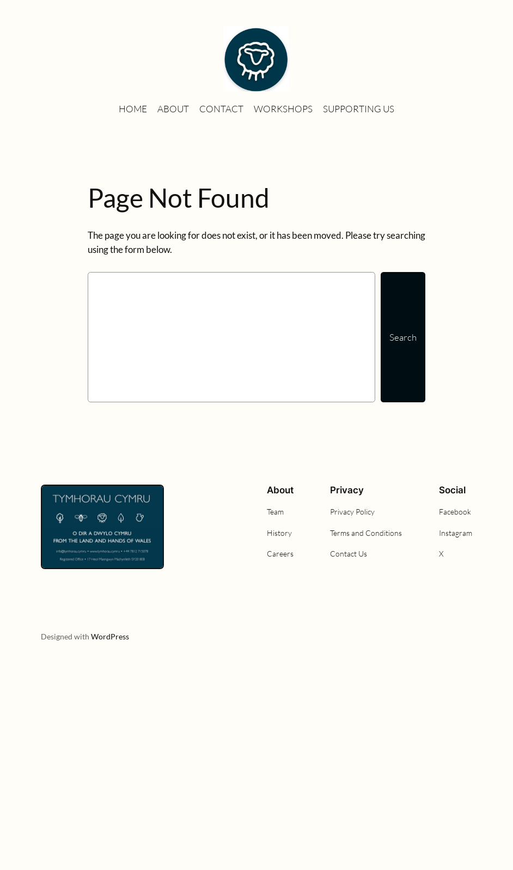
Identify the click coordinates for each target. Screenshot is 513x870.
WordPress (110, 636)
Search (403, 337)
